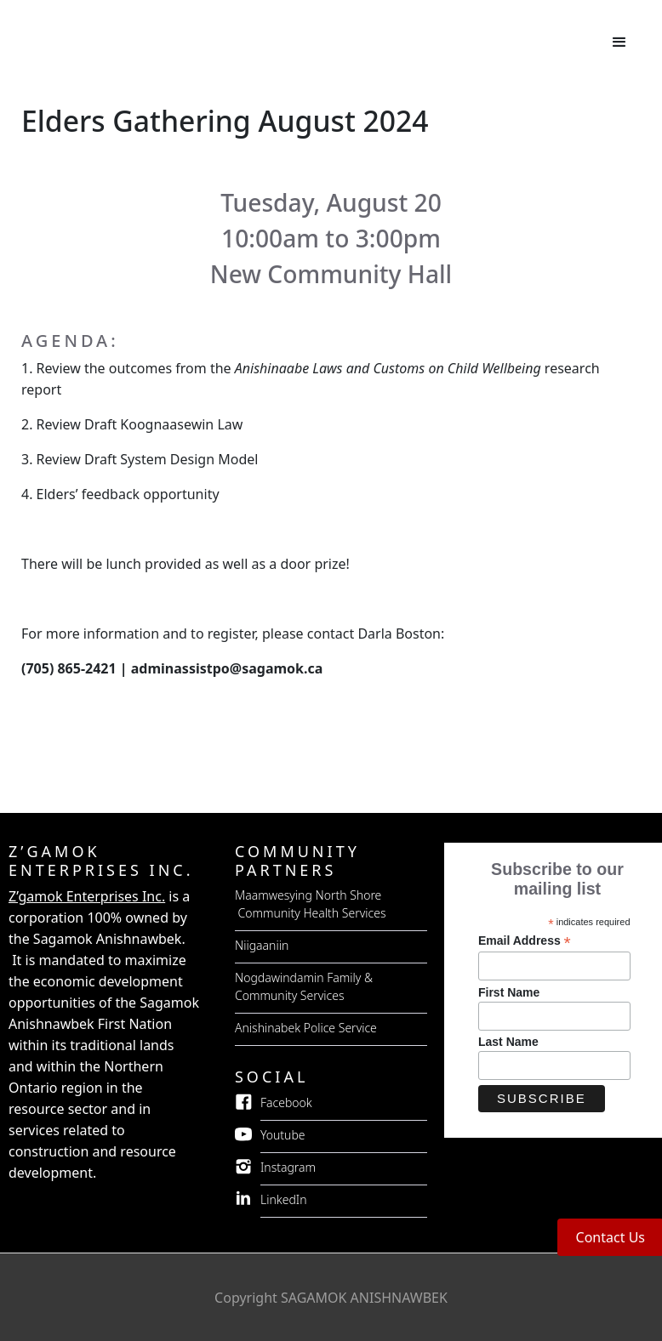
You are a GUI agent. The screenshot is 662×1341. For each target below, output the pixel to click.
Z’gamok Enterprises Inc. (87, 896)
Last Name (508, 1041)
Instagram (288, 1167)
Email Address (524, 941)
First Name (508, 992)
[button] (619, 42)
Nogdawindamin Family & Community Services (304, 986)
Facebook (286, 1102)
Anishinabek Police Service (306, 1028)
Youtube (282, 1135)
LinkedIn (283, 1199)
